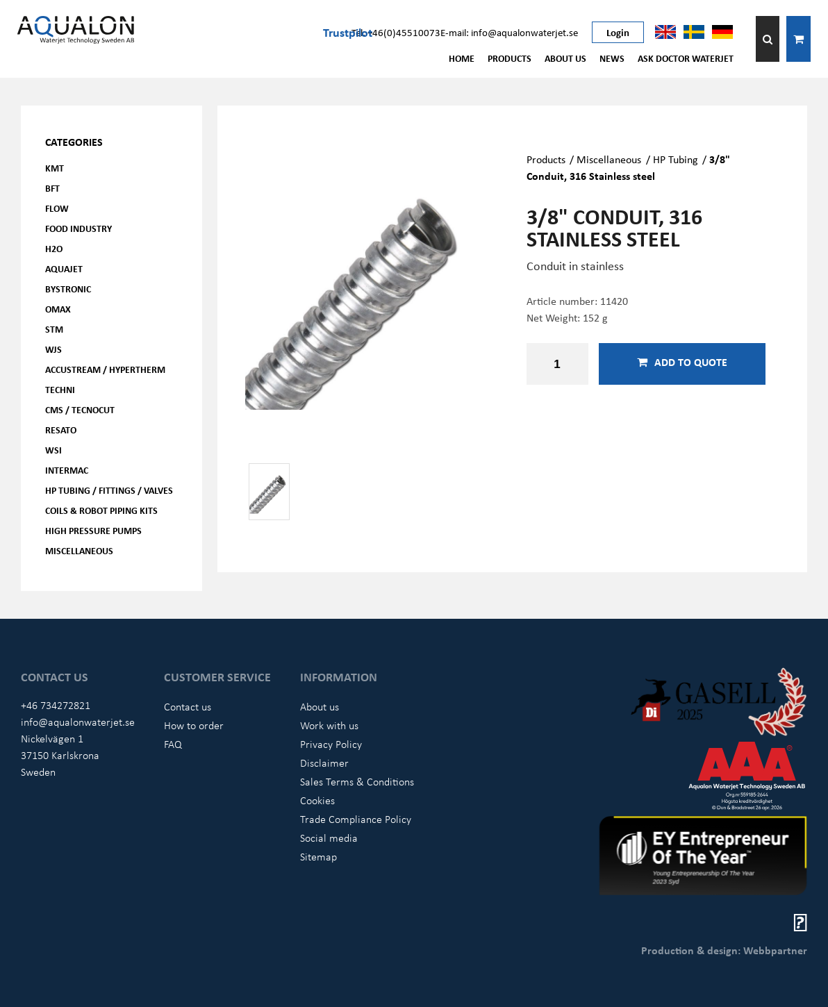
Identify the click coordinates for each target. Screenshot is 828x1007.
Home (461, 58)
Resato (60, 429)
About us (565, 58)
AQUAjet (64, 268)
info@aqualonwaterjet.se (78, 721)
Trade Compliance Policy (355, 818)
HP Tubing (675, 159)
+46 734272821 (55, 705)
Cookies (317, 800)
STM (54, 328)
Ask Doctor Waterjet (686, 58)
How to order (194, 725)
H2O (54, 248)
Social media (329, 837)
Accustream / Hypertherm (105, 369)
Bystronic (68, 288)
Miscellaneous (79, 550)
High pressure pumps (93, 530)
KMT (54, 167)
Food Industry (78, 228)
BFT (52, 187)
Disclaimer (324, 762)
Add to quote (682, 361)
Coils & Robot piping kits (101, 510)
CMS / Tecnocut (80, 409)
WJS (53, 349)
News (611, 58)
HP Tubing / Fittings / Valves (109, 490)
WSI (53, 449)
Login (617, 32)
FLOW (57, 208)
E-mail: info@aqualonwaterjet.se (509, 32)
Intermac (66, 469)
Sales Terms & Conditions (357, 781)
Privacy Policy (331, 743)
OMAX (58, 308)
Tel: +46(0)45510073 (395, 32)
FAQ (173, 743)
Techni (60, 389)
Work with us (329, 725)
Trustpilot (347, 32)
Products (509, 58)
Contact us (187, 706)
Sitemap (318, 856)
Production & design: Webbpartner (724, 950)
